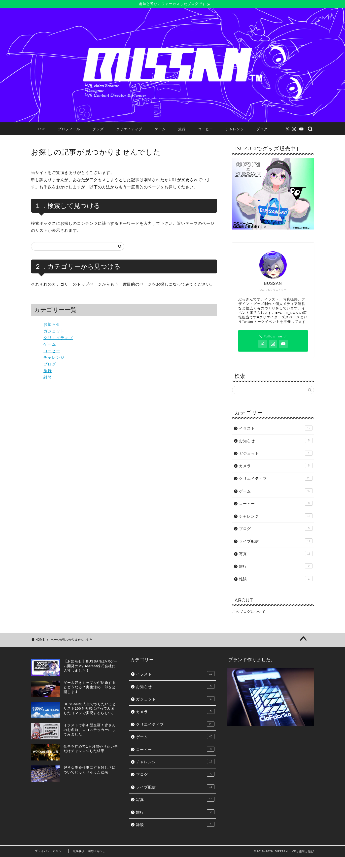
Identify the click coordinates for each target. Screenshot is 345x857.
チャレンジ (234, 129)
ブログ (262, 129)
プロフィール (69, 129)
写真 (275, 553)
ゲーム (160, 129)
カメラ (275, 465)
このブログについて (249, 612)
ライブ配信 (275, 540)
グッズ (98, 129)
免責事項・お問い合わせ (88, 851)
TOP (41, 129)
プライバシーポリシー (50, 851)
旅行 (182, 129)
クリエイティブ (129, 129)
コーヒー (205, 129)
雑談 (47, 377)
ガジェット (54, 331)
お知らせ (51, 325)
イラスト (275, 428)
